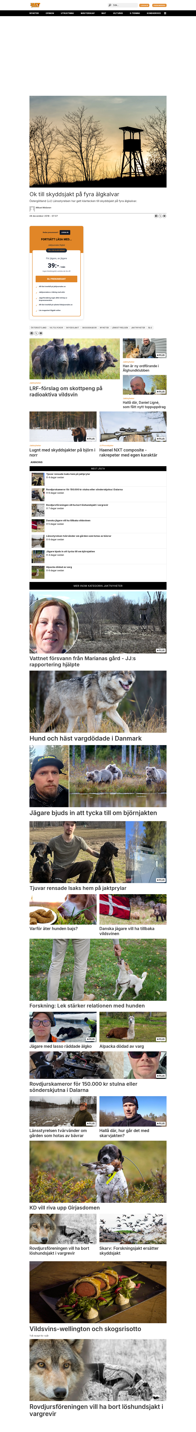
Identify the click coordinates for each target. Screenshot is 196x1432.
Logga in (64, 232)
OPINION (50, 13)
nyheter (104, 328)
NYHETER (34, 13)
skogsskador (89, 328)
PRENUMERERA (159, 5)
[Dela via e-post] (164, 216)
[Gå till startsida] (35, 5)
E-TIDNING (135, 13)
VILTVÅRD (118, 13)
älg (150, 328)
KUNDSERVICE (154, 13)
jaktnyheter (138, 328)
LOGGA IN (144, 5)
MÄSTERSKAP (88, 13)
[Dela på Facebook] (156, 216)
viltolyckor (56, 328)
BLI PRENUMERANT (56, 279)
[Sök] (110, 5)
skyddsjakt (72, 328)
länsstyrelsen (120, 328)
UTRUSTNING (67, 13)
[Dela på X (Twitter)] (160, 216)
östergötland (39, 328)
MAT (103, 13)
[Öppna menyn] (165, 13)
